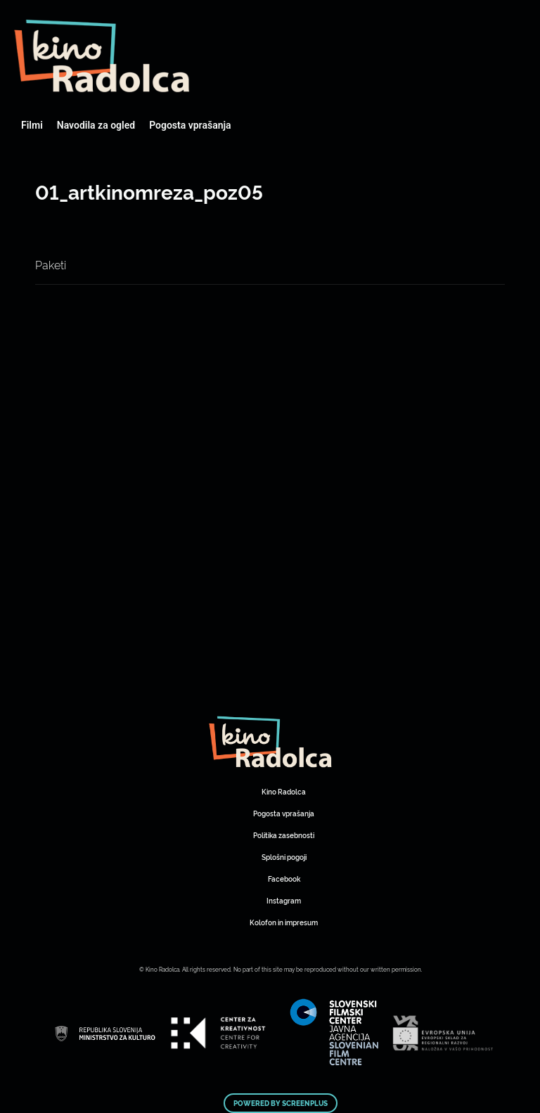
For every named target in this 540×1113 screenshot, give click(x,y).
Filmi (32, 125)
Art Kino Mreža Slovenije (102, 56)
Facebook (284, 878)
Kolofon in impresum (284, 922)
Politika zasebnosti (283, 834)
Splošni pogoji (284, 856)
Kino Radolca (284, 791)
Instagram (283, 900)
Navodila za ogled (96, 125)
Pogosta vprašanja (190, 125)
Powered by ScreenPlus (280, 1103)
